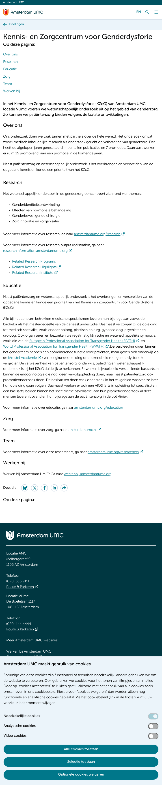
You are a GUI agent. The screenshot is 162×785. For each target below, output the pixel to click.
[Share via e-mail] (64, 487)
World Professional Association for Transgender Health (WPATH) (53, 347)
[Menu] (156, 12)
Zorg (7, 77)
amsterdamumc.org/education (98, 408)
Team (7, 84)
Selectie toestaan (81, 762)
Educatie (10, 69)
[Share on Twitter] (34, 487)
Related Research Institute (32, 273)
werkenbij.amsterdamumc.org (88, 474)
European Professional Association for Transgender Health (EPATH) (82, 341)
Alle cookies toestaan (81, 749)
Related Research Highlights (34, 267)
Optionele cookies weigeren (81, 774)
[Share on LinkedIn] (54, 487)
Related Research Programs (34, 261)
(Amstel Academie (22, 358)
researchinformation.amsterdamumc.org (35, 251)
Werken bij (11, 91)
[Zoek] (147, 12)
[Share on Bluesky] (24, 487)
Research (10, 62)
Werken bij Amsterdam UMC (28, 651)
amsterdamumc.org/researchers (113, 452)
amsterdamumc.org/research (97, 234)
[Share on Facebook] (44, 487)
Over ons (10, 54)
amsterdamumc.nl (82, 430)
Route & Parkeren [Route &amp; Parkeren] (20, 587)
